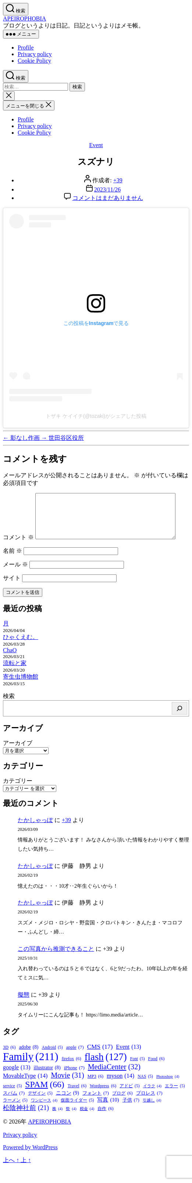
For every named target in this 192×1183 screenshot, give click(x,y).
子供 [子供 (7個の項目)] (130, 1116)
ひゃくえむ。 (20, 653)
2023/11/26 (107, 189)
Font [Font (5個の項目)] (137, 1074)
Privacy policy (35, 54)
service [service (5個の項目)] (12, 1101)
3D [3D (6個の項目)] (9, 1063)
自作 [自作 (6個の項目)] (105, 1124)
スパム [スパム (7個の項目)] (14, 1109)
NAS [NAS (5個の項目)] (145, 1092)
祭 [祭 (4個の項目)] (71, 1124)
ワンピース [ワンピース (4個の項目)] (44, 1116)
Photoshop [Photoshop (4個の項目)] (167, 1092)
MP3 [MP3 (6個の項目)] (96, 1092)
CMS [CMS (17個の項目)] (100, 1062)
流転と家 (14, 679)
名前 (12, 566)
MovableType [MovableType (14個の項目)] (25, 1091)
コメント (18, 496)
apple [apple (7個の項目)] (75, 1063)
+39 (117, 180)
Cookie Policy (34, 61)
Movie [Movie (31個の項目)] (67, 1091)
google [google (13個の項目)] (16, 1083)
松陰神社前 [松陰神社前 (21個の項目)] (26, 1124)
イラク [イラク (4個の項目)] (152, 1102)
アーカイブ (17, 759)
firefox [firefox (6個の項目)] (71, 1074)
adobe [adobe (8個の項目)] (29, 1063)
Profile (26, 47)
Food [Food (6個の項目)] (156, 1074)
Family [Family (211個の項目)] (30, 1072)
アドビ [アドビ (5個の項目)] (130, 1101)
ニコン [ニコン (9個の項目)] (67, 1109)
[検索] (179, 724)
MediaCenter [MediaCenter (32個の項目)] (114, 1082)
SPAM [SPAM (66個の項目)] (44, 1100)
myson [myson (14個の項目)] (120, 1091)
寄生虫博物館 (20, 692)
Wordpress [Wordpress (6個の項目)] (103, 1102)
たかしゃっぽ (35, 836)
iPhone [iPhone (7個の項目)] (74, 1084)
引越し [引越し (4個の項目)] (152, 1116)
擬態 (23, 1010)
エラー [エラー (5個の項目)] (175, 1101)
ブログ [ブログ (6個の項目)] (122, 1109)
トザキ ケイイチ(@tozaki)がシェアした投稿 (96, 416)
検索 (9, 712)
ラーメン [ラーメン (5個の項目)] (15, 1116)
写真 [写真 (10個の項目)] (108, 1116)
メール (15, 580)
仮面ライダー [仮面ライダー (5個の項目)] (77, 1116)
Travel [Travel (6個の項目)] (77, 1102)
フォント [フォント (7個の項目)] (95, 1109)
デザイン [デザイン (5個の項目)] (40, 1109)
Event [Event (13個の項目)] (128, 1062)
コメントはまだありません (107, 198)
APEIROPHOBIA (24, 18)
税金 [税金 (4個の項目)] (87, 1124)
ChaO (10, 666)
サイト (12, 594)
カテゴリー (17, 796)
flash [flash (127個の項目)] (106, 1072)
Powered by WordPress (30, 1163)
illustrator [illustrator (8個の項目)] (46, 1084)
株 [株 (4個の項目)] (57, 1124)
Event (96, 145)
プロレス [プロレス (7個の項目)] (149, 1109)
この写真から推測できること (56, 964)
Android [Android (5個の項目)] (52, 1063)
